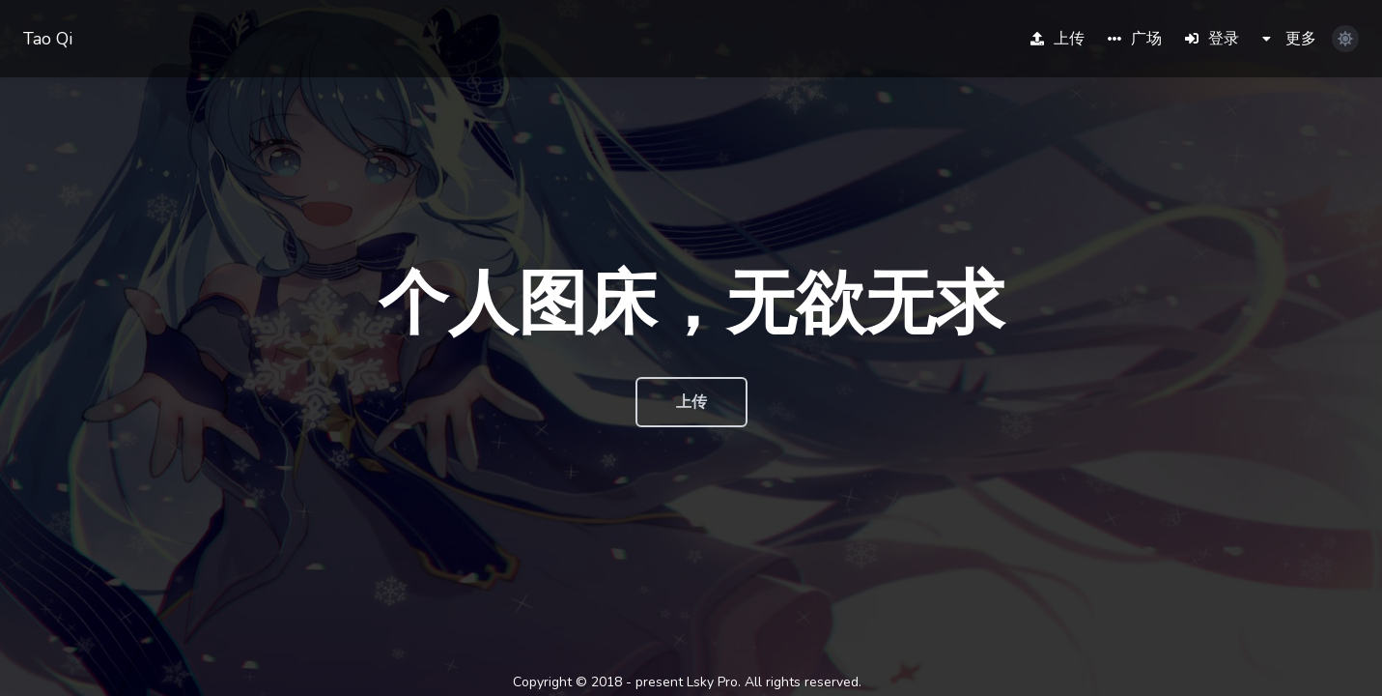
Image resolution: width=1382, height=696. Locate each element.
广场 (1135, 38)
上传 (1057, 38)
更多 (1289, 38)
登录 (1212, 38)
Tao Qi (47, 38)
